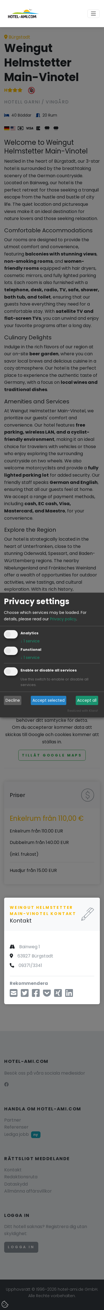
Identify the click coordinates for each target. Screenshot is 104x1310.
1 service (30, 641)
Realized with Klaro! (82, 710)
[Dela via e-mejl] (13, 995)
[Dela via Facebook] (36, 995)
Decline (13, 700)
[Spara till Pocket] (47, 995)
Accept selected (48, 700)
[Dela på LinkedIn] (69, 995)
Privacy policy (63, 619)
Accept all (87, 700)
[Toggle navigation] (93, 14)
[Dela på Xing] (58, 995)
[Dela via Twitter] (25, 995)
